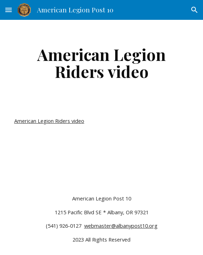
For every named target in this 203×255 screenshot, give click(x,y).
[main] (101, 62)
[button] (8, 9)
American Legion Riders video (49, 120)
